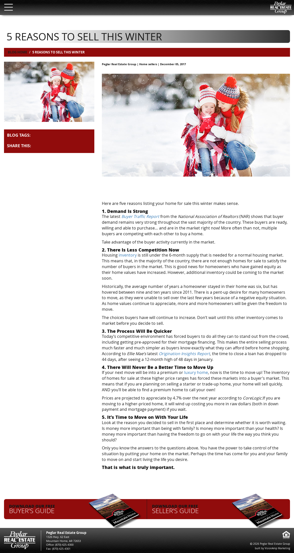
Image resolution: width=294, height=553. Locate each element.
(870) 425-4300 (64, 544)
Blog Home (17, 52)
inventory (128, 255)
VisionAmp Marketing (277, 548)
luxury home (196, 372)
